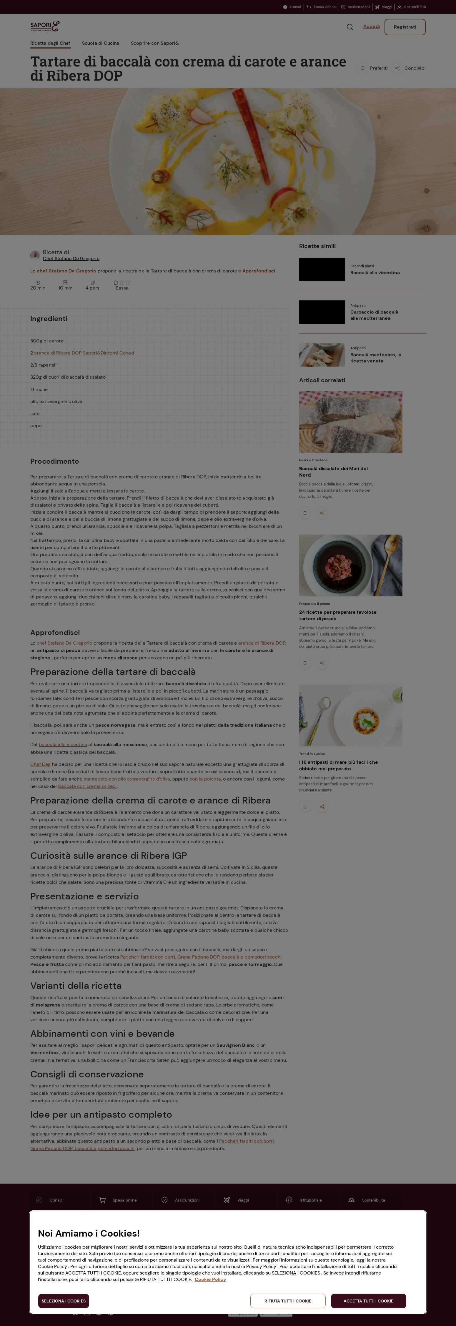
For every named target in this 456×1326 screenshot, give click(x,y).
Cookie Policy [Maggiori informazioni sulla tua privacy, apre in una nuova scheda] (210, 1279)
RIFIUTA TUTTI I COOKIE (287, 1301)
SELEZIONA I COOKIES (64, 1301)
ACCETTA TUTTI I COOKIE (368, 1301)
